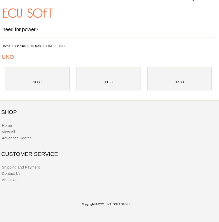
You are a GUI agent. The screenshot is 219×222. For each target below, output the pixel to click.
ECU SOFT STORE (118, 204)
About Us (9, 180)
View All (8, 132)
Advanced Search (16, 138)
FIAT (49, 46)
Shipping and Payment (20, 167)
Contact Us (11, 173)
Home (6, 46)
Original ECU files (28, 46)
